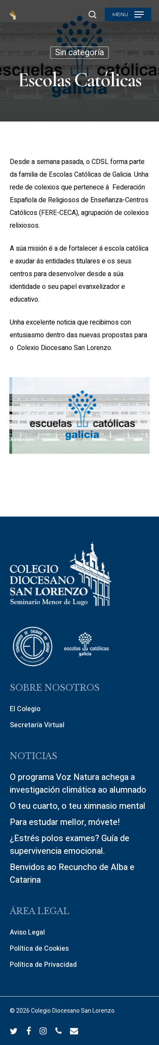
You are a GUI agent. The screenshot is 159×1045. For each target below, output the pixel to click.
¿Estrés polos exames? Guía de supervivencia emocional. (69, 844)
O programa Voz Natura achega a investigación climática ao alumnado (78, 783)
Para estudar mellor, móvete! (65, 822)
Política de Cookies (39, 948)
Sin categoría (79, 52)
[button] (128, 14)
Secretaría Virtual (37, 725)
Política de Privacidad (43, 965)
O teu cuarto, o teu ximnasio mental (77, 806)
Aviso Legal (27, 932)
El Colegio (25, 709)
